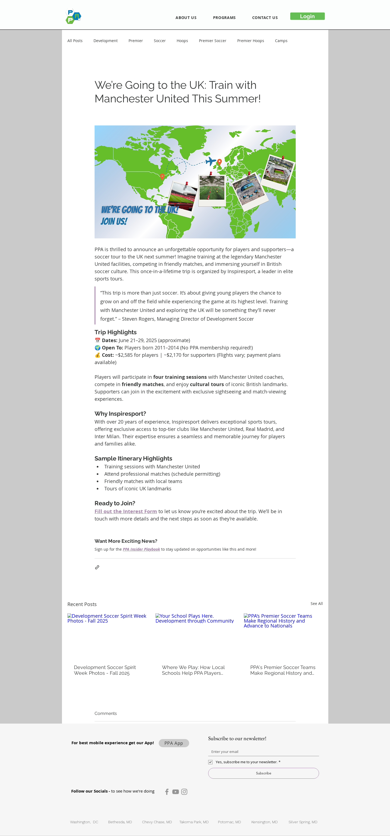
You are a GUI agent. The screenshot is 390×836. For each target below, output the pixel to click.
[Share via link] (97, 567)
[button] (186, 17)
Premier (136, 40)
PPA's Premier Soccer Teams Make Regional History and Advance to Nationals (283, 670)
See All (317, 603)
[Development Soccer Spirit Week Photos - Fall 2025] (106, 635)
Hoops (182, 40)
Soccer (160, 40)
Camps (281, 40)
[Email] (262, 751)
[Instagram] (184, 792)
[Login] (307, 16)
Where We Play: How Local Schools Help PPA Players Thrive (193, 670)
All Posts (75, 40)
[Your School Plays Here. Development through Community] (195, 635)
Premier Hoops (250, 40)
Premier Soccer (212, 40)
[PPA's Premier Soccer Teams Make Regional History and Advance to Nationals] (283, 635)
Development (105, 40)
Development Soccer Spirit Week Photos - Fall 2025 (105, 670)
